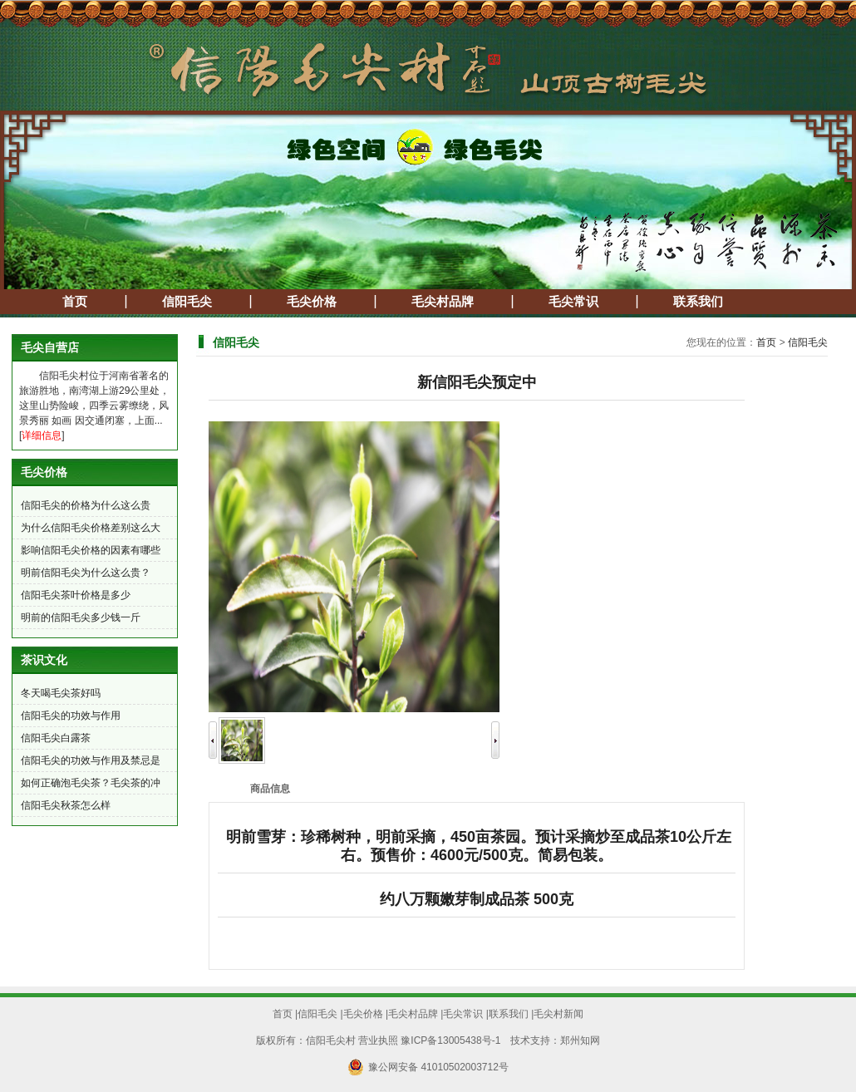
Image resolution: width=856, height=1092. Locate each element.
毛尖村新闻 (558, 1014)
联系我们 (698, 301)
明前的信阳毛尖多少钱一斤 (80, 617)
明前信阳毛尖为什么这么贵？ (85, 572)
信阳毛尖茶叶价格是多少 (75, 595)
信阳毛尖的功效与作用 (71, 715)
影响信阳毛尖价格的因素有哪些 (90, 550)
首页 (74, 301)
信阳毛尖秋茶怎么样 (66, 805)
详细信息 (41, 435)
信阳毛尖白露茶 (56, 738)
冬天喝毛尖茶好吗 (61, 693)
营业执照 (378, 1040)
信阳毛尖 (187, 301)
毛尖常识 (573, 301)
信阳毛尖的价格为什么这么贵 (85, 505)
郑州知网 (580, 1040)
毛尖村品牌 (442, 301)
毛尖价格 (312, 301)
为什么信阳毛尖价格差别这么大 (90, 528)
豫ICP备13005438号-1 (450, 1040)
